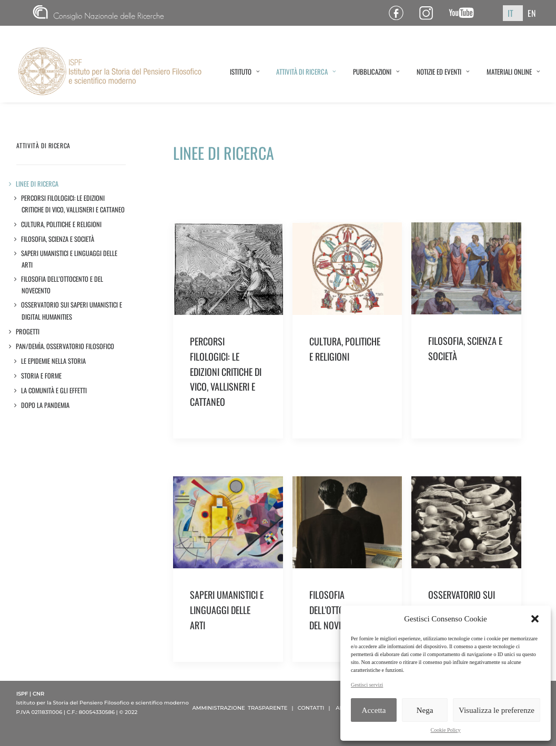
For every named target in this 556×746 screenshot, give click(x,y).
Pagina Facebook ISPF (400, 13)
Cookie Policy (446, 730)
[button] (535, 619)
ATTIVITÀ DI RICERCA (306, 71)
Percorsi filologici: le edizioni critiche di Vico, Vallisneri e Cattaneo (73, 203)
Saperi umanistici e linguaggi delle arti (69, 259)
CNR (98, 13)
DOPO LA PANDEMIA (45, 405)
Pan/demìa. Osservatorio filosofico (65, 346)
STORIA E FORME (42, 376)
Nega (425, 710)
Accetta (374, 710)
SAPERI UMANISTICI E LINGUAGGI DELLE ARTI (227, 610)
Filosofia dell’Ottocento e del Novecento (62, 284)
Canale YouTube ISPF (465, 13)
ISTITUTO (245, 71)
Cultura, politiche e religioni (62, 224)
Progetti (27, 331)
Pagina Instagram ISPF (430, 13)
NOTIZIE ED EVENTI (443, 71)
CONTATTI (311, 707)
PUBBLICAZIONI (376, 71)
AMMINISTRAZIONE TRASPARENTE (240, 707)
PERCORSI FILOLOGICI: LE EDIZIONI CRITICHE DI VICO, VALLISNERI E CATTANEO (225, 371)
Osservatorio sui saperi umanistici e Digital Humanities (72, 310)
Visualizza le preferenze (496, 710)
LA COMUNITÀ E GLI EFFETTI (54, 390)
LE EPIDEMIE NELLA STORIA (54, 361)
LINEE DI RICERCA (37, 184)
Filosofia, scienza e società (58, 239)
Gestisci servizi (367, 685)
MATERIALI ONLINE (513, 71)
